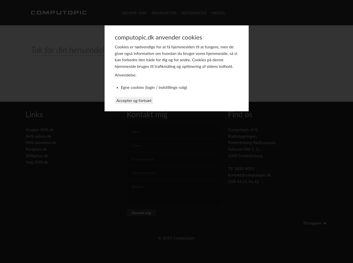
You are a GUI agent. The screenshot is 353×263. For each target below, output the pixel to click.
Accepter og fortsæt (134, 100)
